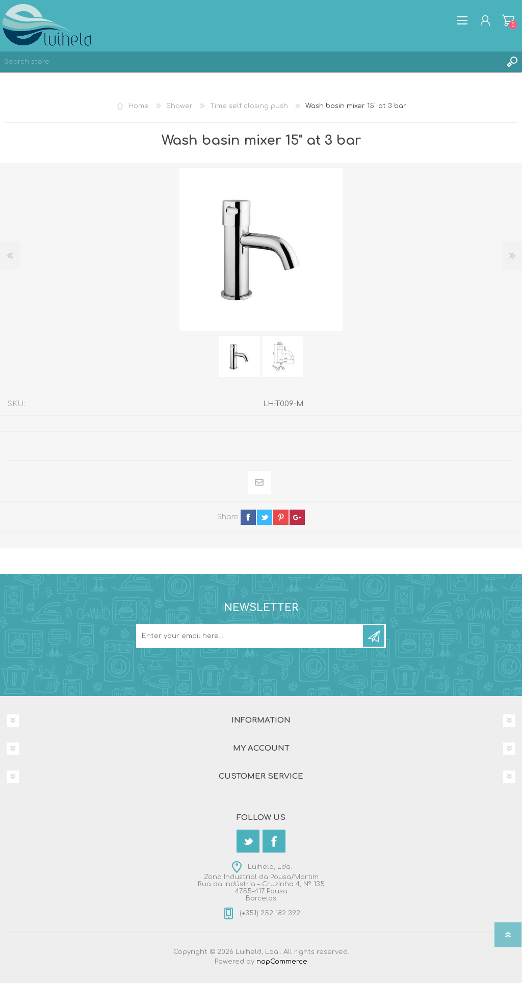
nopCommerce (281, 961)
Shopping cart (508, 20)
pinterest (281, 517)
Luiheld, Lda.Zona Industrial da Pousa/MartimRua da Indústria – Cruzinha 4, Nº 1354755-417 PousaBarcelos (261, 882)
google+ (297, 517)
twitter (264, 517)
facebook (248, 517)
